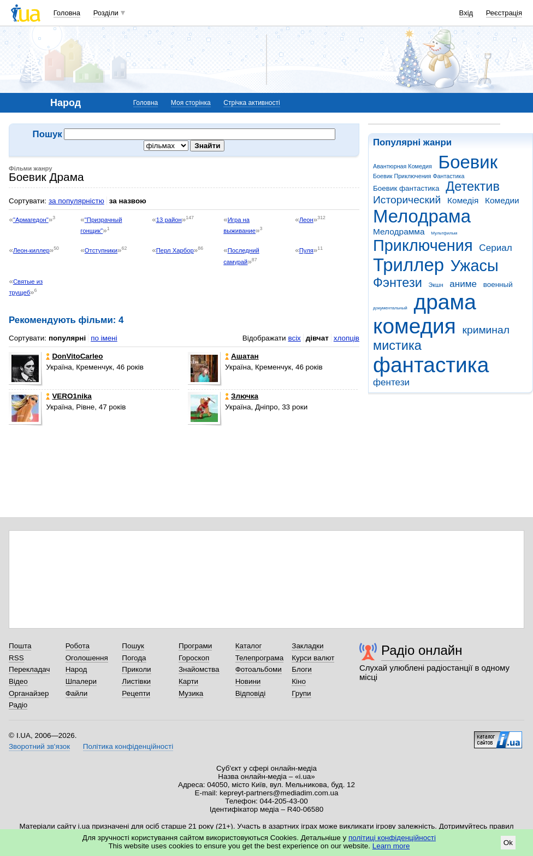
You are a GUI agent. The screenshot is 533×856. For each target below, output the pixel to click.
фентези (391, 382)
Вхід (466, 13)
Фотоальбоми (258, 669)
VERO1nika (68, 396)
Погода (134, 658)
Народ (76, 669)
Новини (248, 681)
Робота (78, 646)
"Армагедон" (31, 219)
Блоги (302, 669)
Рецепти (136, 693)
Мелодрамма (399, 231)
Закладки (307, 646)
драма (445, 302)
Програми (195, 646)
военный (498, 284)
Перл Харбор (175, 250)
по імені (104, 338)
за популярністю (76, 201)
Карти (188, 681)
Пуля (306, 250)
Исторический (407, 200)
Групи (301, 693)
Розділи (106, 13)
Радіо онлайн (422, 650)
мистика (397, 345)
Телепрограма (259, 658)
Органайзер (29, 693)
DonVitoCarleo (74, 356)
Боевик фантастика (406, 188)
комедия (414, 326)
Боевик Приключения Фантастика (418, 176)
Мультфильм (444, 233)
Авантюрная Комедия (402, 166)
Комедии (502, 200)
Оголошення (87, 658)
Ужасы (475, 265)
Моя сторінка (191, 103)
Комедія (462, 200)
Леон (306, 219)
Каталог (248, 646)
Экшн (436, 285)
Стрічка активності (251, 103)
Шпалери (81, 681)
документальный (390, 308)
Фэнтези (397, 282)
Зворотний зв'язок (39, 746)
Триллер (408, 265)
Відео (18, 681)
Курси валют (313, 658)
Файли (77, 693)
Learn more (391, 846)
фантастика (431, 365)
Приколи (136, 669)
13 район (169, 219)
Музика (191, 693)
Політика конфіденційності (128, 746)
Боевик (468, 162)
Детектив (473, 186)
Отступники (101, 250)
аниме (463, 284)
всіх (294, 338)
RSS (16, 658)
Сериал (495, 248)
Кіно (299, 681)
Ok (508, 843)
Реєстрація (504, 13)
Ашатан (242, 356)
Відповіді (250, 693)
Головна (67, 13)
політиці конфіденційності (392, 838)
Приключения (423, 245)
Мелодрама (422, 216)
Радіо (18, 705)
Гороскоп (194, 658)
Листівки (136, 681)
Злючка (241, 396)
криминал (486, 330)
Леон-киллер (31, 250)
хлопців (346, 338)
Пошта (20, 646)
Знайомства (199, 669)
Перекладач (29, 669)
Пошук (133, 646)
